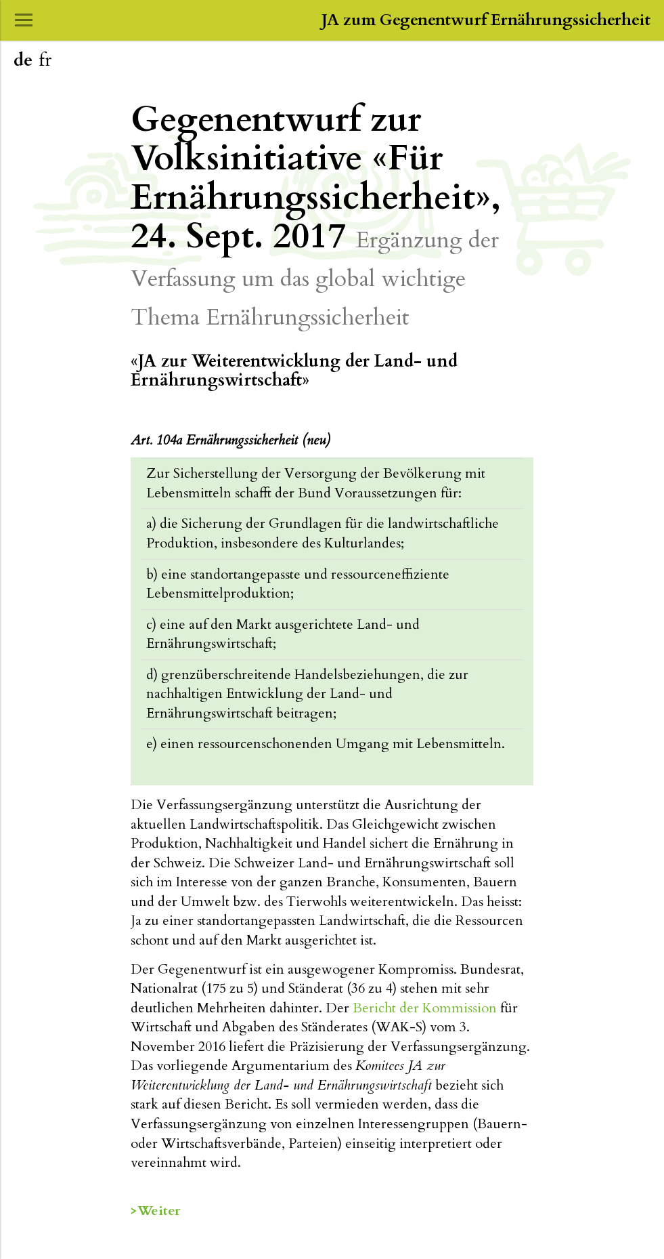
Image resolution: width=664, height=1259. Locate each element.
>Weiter (155, 1210)
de (23, 60)
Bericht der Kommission (425, 1008)
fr (45, 60)
